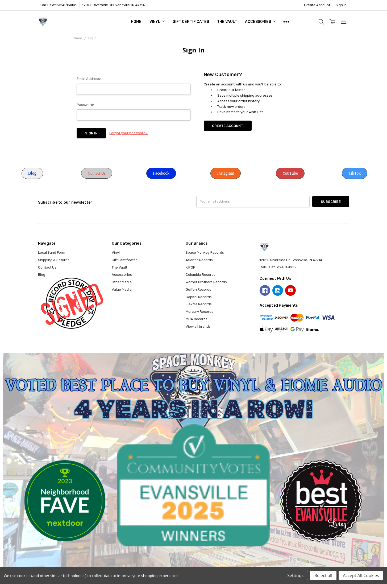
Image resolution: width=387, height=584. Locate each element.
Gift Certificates (191, 21)
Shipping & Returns (53, 260)
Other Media (122, 282)
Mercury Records (199, 312)
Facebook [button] (161, 173)
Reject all (323, 575)
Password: (85, 105)
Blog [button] (32, 173)
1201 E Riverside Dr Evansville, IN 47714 (113, 5)
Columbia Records (200, 275)
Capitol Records (199, 297)
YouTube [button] (290, 173)
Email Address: (89, 79)
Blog (41, 275)
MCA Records (196, 319)
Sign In (341, 5)
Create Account (317, 5)
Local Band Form (51, 252)
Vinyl (157, 21)
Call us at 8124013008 (58, 5)
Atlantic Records (199, 260)
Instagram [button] (225, 173)
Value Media (122, 289)
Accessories (260, 21)
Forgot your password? (128, 133)
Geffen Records (198, 289)
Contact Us (47, 267)
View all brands (198, 326)
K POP (190, 267)
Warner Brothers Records (206, 282)
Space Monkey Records (205, 252)
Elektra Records (199, 304)
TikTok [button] (354, 173)
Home (136, 21)
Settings (295, 575)
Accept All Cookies (361, 575)
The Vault (227, 21)
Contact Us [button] (97, 173)
